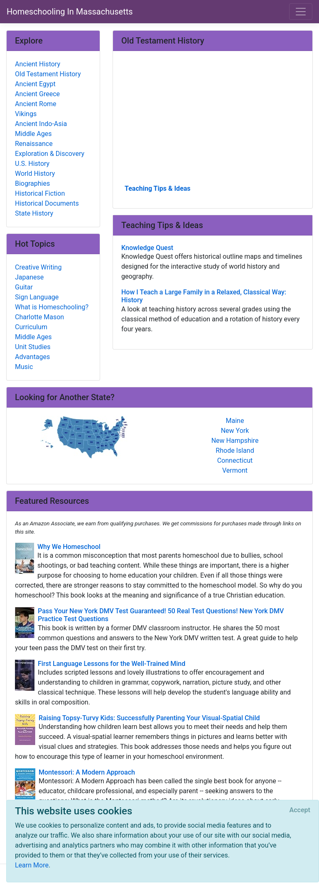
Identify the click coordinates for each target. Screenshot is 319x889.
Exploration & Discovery (49, 154)
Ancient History (37, 64)
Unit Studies (33, 347)
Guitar (24, 287)
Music (24, 367)
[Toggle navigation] (300, 11)
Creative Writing (38, 267)
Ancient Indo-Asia (41, 124)
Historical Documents (47, 203)
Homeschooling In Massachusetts (70, 12)
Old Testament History (48, 74)
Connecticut (235, 460)
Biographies (32, 183)
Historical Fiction (40, 193)
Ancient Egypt (35, 84)
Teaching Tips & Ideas (158, 188)
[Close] (300, 810)
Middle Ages (33, 134)
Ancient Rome (35, 104)
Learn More (32, 865)
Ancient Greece (37, 94)
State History (34, 213)
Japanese (29, 277)
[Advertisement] (212, 121)
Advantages (32, 357)
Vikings (26, 114)
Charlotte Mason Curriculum (39, 322)
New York (235, 431)
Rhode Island (235, 450)
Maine (235, 421)
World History (35, 173)
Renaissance (34, 144)
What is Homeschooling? (51, 307)
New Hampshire (235, 440)
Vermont (235, 470)
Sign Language (37, 297)
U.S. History (32, 164)
